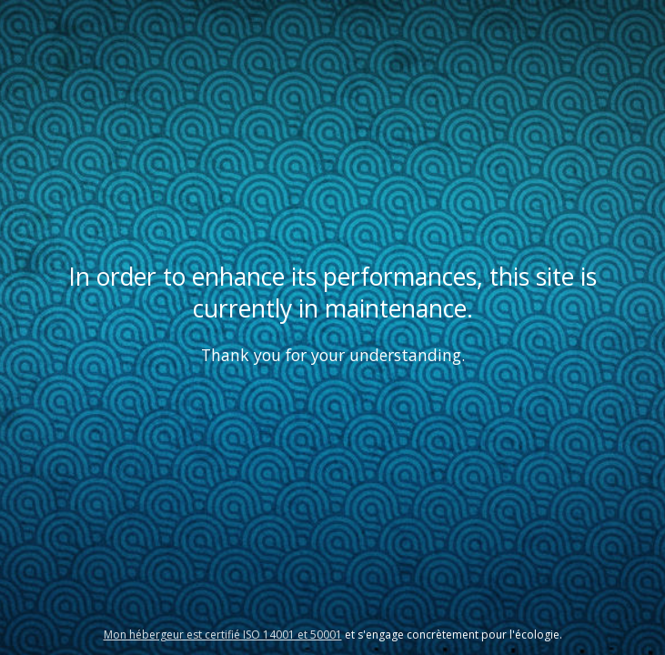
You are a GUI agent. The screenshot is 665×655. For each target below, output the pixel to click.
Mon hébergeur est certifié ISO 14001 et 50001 (223, 634)
